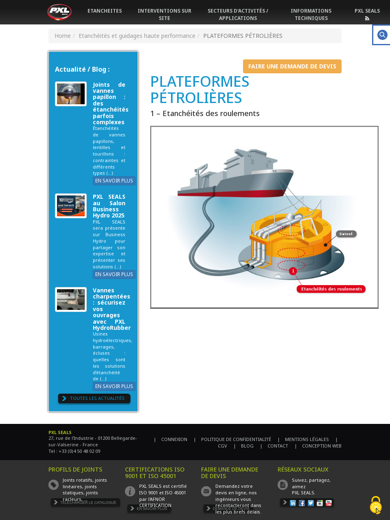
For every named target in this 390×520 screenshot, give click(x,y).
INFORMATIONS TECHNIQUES (311, 14)
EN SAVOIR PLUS (114, 180)
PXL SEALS (367, 10)
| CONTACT (274, 446)
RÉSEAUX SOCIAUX (303, 469)
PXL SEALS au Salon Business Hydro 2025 (109, 206)
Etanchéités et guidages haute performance (137, 35)
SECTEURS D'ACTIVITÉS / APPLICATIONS (238, 14)
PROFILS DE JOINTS (75, 469)
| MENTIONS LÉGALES (303, 439)
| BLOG (243, 446)
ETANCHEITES (105, 10)
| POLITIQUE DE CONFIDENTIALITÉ (232, 439)
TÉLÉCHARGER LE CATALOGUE (85, 503)
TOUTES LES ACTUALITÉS (97, 398)
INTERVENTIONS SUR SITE (164, 14)
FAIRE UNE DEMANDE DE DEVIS (292, 66)
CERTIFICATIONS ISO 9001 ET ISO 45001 (154, 472)
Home (63, 35)
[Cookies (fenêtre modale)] (376, 506)
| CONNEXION (170, 439)
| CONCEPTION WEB (318, 446)
